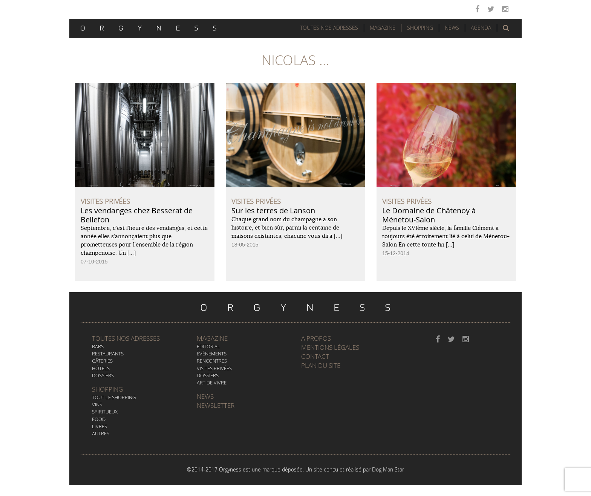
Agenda (481, 27)
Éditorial (208, 346)
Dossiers (103, 375)
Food (99, 419)
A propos (316, 338)
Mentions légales (330, 347)
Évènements (212, 353)
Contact (315, 356)
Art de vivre (212, 382)
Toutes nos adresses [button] (329, 27)
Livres (99, 426)
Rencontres (212, 360)
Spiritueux (105, 411)
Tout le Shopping (114, 397)
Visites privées (214, 368)
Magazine (382, 27)
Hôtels (101, 368)
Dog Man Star (388, 469)
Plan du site (320, 365)
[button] (506, 27)
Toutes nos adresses (126, 338)
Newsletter (215, 405)
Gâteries (102, 360)
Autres (100, 433)
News (452, 27)
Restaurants (108, 353)
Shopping (420, 27)
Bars (98, 346)
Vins (97, 404)
